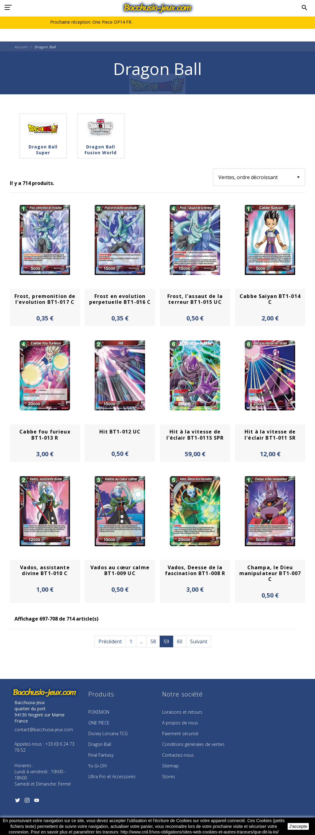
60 (179, 641)
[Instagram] (27, 802)
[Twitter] (17, 802)
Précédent (110, 641)
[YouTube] (36, 802)
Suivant (198, 641)
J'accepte (298, 826)
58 (153, 641)
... (141, 641)
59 (166, 641)
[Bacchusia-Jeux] (158, 7)
